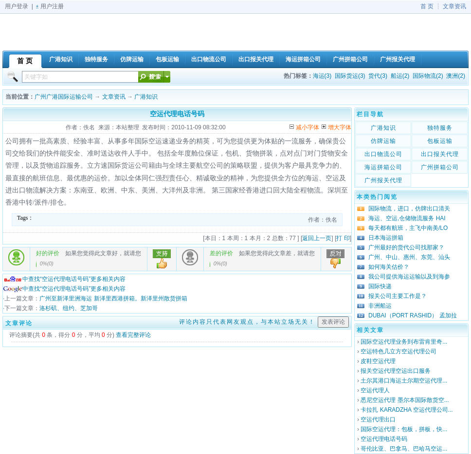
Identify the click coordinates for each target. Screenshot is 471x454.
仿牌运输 (383, 141)
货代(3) (377, 75)
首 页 (427, 6)
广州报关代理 (383, 180)
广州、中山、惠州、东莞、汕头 (409, 257)
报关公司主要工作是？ (397, 296)
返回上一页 (316, 238)
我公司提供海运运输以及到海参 (409, 276)
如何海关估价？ (388, 266)
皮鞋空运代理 (378, 361)
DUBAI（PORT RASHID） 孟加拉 (412, 315)
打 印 (342, 238)
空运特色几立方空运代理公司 (398, 351)
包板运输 (440, 141)
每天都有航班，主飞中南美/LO (408, 228)
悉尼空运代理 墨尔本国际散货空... (405, 400)
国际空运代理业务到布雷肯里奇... (404, 341)
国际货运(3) (350, 75)
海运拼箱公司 (383, 167)
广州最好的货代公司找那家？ (406, 247)
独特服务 (440, 127)
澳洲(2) (455, 75)
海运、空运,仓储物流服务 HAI (407, 218)
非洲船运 (380, 305)
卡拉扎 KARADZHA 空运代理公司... (407, 409)
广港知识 (146, 96)
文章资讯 (454, 6)
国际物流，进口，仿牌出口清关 (409, 208)
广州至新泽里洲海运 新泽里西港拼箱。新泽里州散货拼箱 (113, 298)
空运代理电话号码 (384, 439)
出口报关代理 (440, 154)
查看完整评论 (133, 335)
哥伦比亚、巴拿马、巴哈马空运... (404, 448)
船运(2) (400, 75)
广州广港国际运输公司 (64, 96)
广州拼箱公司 (440, 167)
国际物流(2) (428, 75)
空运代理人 (375, 390)
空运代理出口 (378, 419)
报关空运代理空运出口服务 (396, 370)
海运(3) (322, 75)
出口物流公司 (383, 154)
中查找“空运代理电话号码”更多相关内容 (64, 279)
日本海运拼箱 (385, 237)
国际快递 (380, 286)
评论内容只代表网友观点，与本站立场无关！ (247, 321)
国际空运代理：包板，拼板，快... (404, 429)
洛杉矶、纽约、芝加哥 (68, 308)
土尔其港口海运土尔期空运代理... (404, 380)
